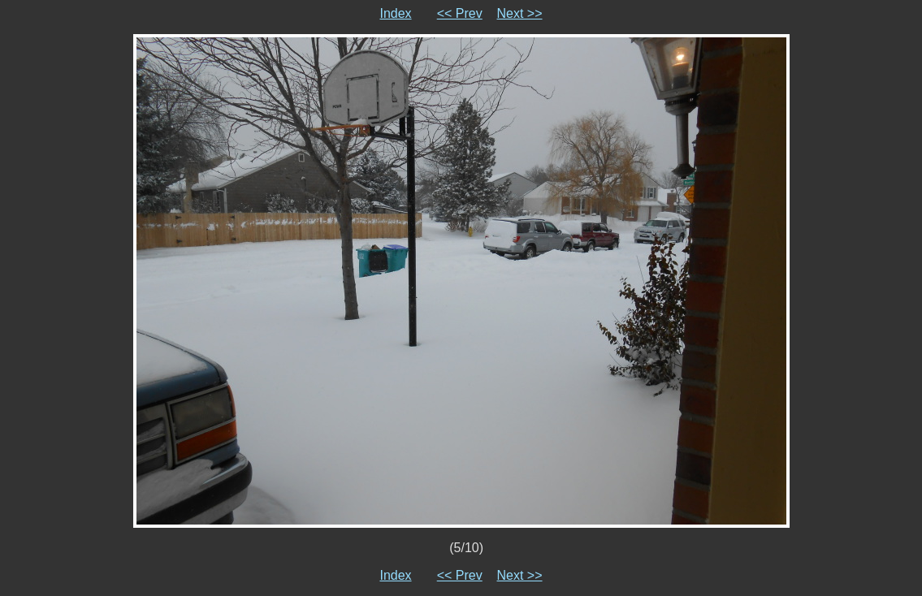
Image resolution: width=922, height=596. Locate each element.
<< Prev (460, 13)
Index (395, 13)
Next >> (520, 13)
